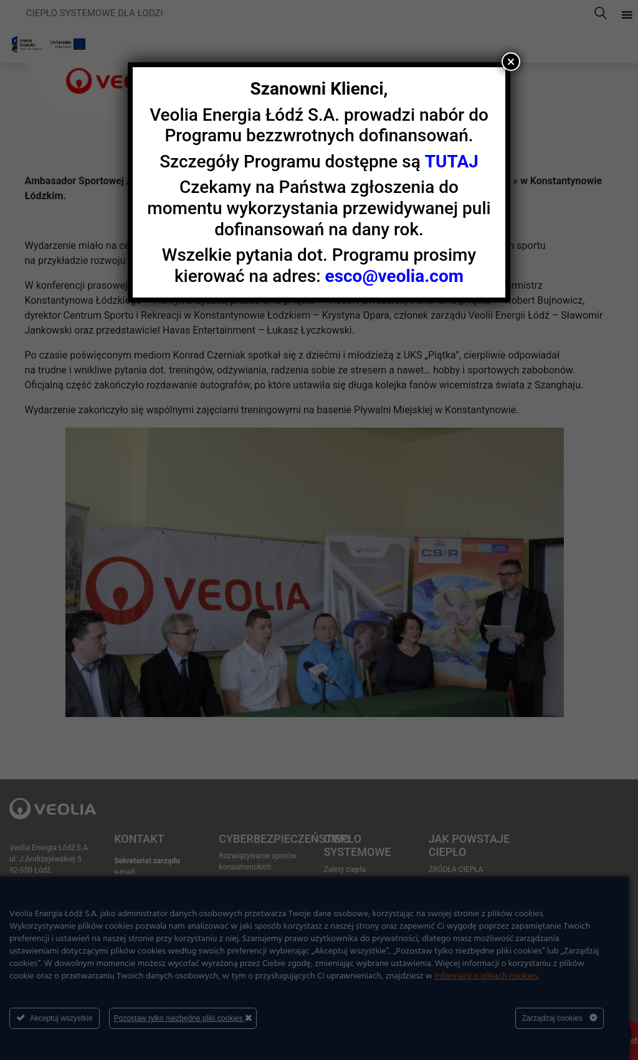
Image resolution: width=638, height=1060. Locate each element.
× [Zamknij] (511, 61)
